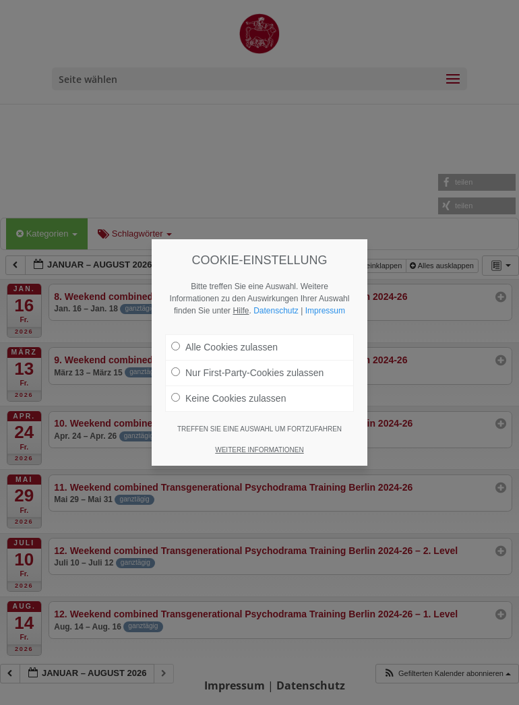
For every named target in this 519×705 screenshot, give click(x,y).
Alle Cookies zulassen (224, 347)
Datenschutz (276, 310)
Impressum (325, 310)
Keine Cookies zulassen (228, 398)
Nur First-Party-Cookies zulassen (247, 372)
